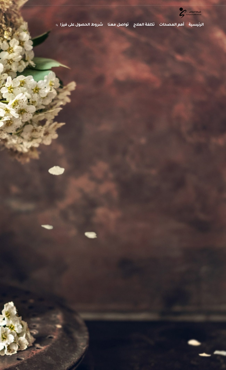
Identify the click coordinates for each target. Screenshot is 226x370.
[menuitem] (196, 25)
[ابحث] (56, 25)
